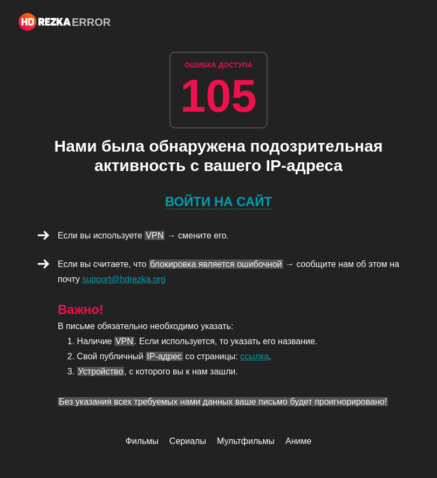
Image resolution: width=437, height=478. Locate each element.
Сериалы (187, 441)
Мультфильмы (246, 441)
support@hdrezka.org (124, 279)
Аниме (298, 441)
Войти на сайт (218, 201)
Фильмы (142, 441)
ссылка (254, 356)
